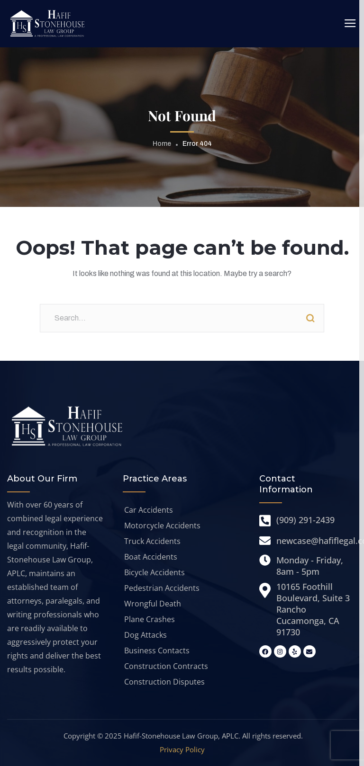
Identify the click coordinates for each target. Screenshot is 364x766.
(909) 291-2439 (305, 520)
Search (310, 318)
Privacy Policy (182, 749)
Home (162, 143)
